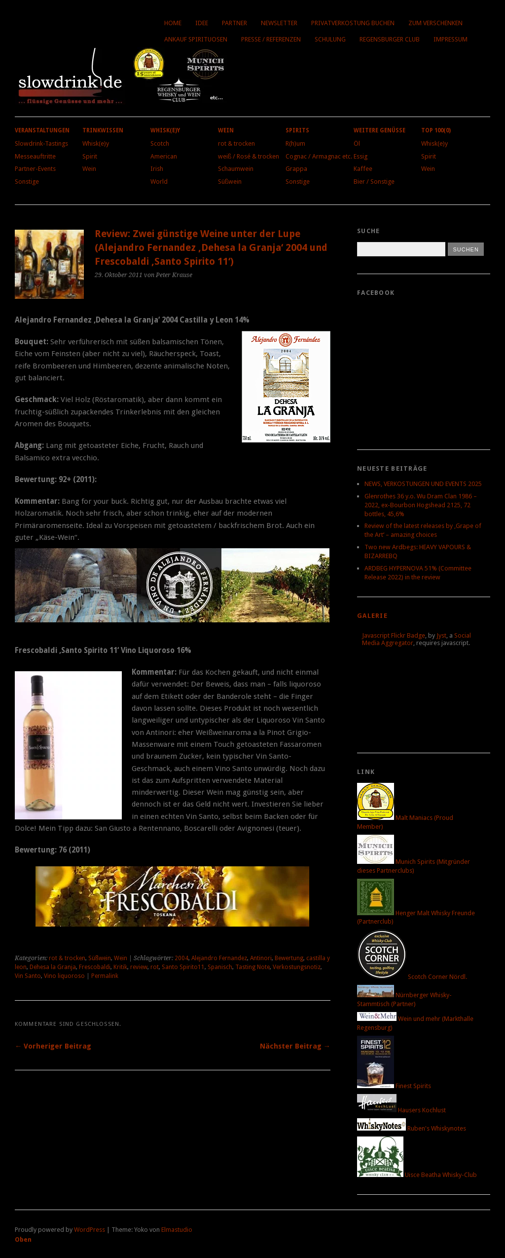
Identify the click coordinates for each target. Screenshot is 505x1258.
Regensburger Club (390, 39)
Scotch (159, 143)
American (163, 156)
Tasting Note (252, 967)
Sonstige (27, 181)
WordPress (89, 1229)
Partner (234, 23)
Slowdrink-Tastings (41, 143)
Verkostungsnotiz (297, 967)
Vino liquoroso (64, 976)
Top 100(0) (436, 130)
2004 (181, 958)
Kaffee (363, 168)
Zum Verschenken (435, 23)
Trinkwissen (102, 130)
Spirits (297, 130)
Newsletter (279, 23)
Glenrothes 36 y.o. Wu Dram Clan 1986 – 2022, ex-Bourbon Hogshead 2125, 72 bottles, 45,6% (420, 505)
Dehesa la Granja (53, 967)
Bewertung (289, 958)
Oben (23, 1239)
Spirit (89, 156)
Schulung (330, 39)
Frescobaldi (94, 967)
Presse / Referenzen (271, 39)
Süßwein (230, 181)
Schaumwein (235, 168)
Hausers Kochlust (401, 1110)
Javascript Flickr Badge (393, 635)
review (138, 967)
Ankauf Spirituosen (195, 39)
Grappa (296, 168)
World (159, 181)
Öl (357, 143)
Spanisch (220, 967)
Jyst (441, 635)
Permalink (104, 976)
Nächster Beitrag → (295, 1046)
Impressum (450, 39)
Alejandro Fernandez (219, 958)
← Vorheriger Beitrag (53, 1046)
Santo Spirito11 (183, 967)
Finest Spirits (394, 1086)
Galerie (372, 615)
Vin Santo (28, 976)
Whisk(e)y (95, 143)
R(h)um (295, 143)
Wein (89, 168)
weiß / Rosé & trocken (248, 156)
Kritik (120, 967)
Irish (156, 168)
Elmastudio (176, 1229)
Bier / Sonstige (374, 181)
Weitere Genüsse (379, 130)
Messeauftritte (35, 156)
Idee (201, 23)
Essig (360, 156)
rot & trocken (236, 143)
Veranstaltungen (42, 130)
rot (154, 967)
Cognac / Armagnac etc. (319, 156)
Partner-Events (35, 168)
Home (172, 23)
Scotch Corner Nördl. (412, 976)
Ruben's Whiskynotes (411, 1128)
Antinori (261, 958)
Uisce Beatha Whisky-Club (417, 1174)
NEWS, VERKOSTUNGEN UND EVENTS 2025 (423, 483)
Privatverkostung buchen (353, 23)
